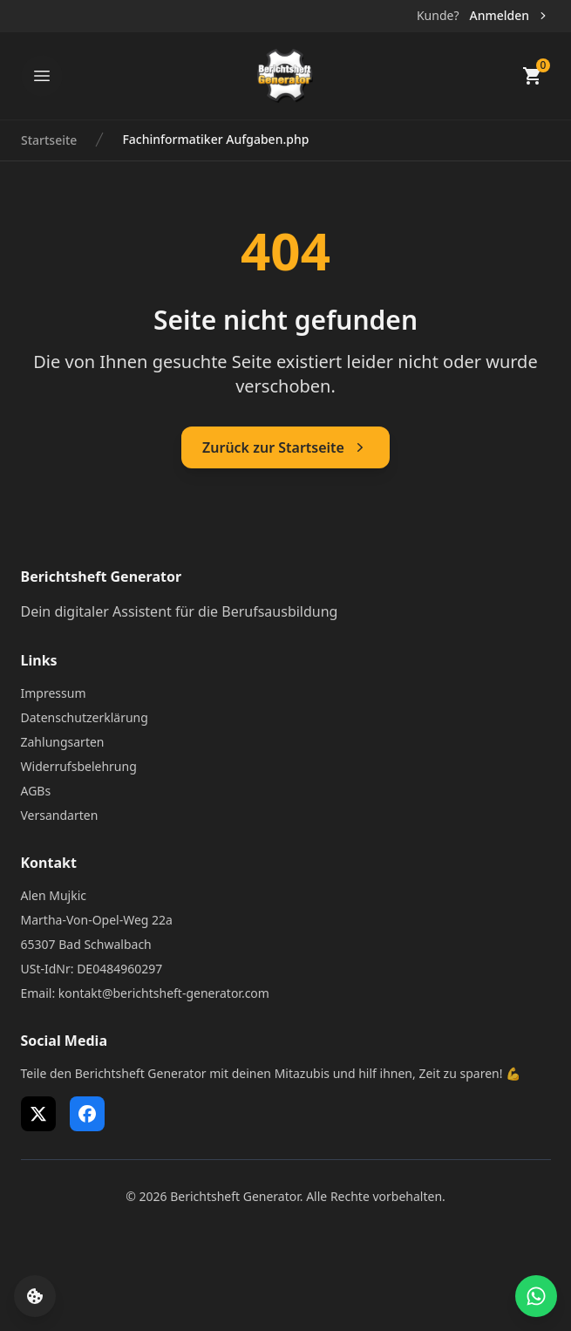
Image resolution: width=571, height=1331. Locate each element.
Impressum (53, 693)
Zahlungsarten (63, 742)
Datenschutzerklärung (84, 717)
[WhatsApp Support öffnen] (536, 1296)
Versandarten (60, 815)
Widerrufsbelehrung (79, 766)
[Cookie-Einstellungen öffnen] (35, 1296)
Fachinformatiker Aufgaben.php (215, 139)
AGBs (36, 790)
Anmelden (509, 15)
